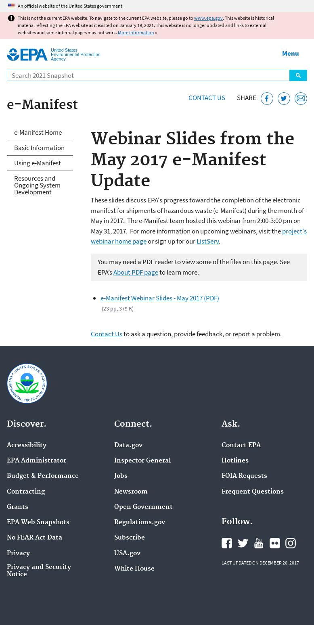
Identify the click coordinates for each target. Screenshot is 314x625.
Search (298, 75)
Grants (17, 507)
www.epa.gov (208, 18)
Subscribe (129, 538)
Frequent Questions (253, 492)
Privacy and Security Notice (39, 571)
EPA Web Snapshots (38, 522)
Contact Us (206, 97)
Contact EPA (241, 445)
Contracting (26, 492)
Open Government (143, 507)
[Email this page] (301, 98)
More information (136, 32)
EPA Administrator (36, 461)
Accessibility (26, 445)
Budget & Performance (43, 476)
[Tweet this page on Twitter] (284, 98)
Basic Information (39, 147)
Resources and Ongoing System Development (37, 185)
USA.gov (127, 553)
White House (134, 569)
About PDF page (135, 272)
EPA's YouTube (258, 543)
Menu (290, 53)
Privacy (18, 553)
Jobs (121, 476)
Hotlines (235, 461)
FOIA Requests (244, 476)
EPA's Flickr (275, 543)
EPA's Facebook (227, 543)
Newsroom (131, 492)
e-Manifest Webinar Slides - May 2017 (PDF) (159, 298)
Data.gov (128, 445)
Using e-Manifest (37, 162)
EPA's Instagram (290, 543)
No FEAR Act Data (34, 538)
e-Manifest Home (38, 132)
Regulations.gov (139, 522)
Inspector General (142, 461)
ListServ (208, 241)
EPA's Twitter (243, 543)
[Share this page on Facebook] (267, 98)
